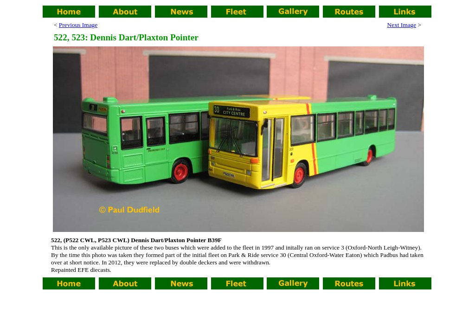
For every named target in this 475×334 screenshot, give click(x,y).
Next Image (402, 24)
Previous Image (78, 24)
